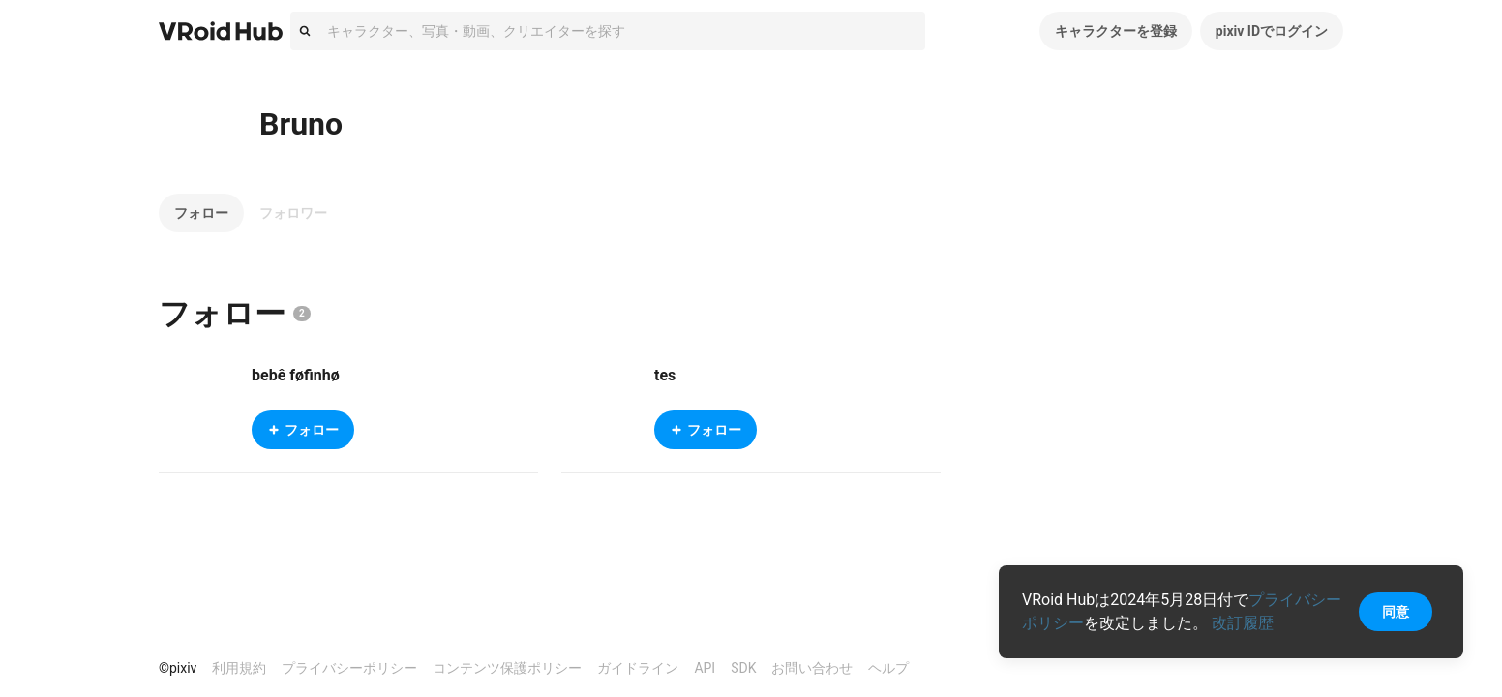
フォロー (201, 213)
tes (665, 375)
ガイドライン (637, 668)
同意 (1395, 612)
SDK (743, 668)
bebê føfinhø (296, 375)
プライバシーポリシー (349, 668)
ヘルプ (888, 668)
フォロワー (293, 213)
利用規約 (239, 668)
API (704, 668)
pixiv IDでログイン (1272, 31)
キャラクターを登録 (1116, 31)
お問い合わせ (812, 668)
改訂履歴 (1243, 623)
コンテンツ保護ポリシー (507, 668)
